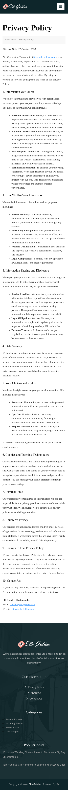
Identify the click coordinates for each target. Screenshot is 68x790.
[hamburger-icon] (60, 6)
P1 (57, 784)
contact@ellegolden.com (22, 604)
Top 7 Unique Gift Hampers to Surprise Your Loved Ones (34, 764)
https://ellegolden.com (44, 57)
